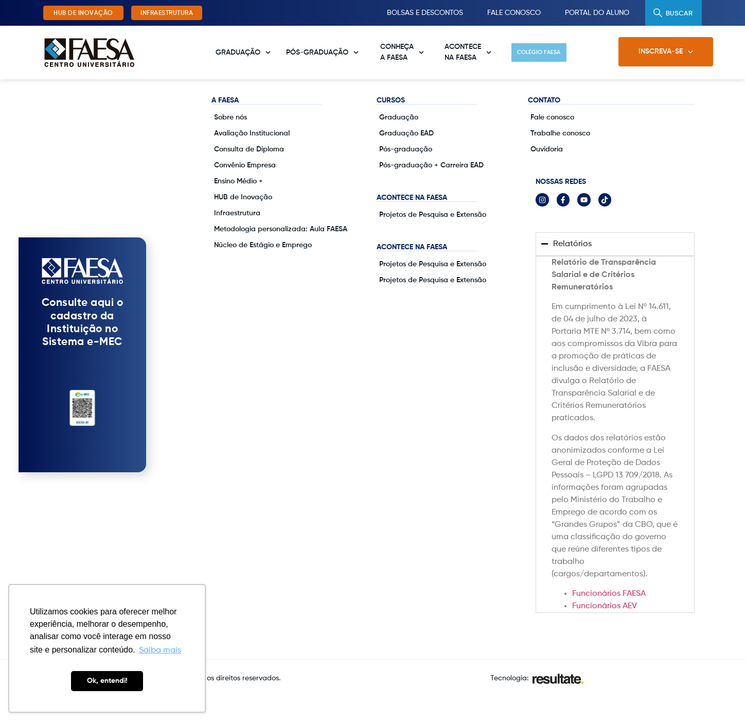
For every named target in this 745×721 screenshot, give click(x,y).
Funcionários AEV (604, 630)
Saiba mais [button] (160, 650)
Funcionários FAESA (609, 617)
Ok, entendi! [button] (107, 680)
